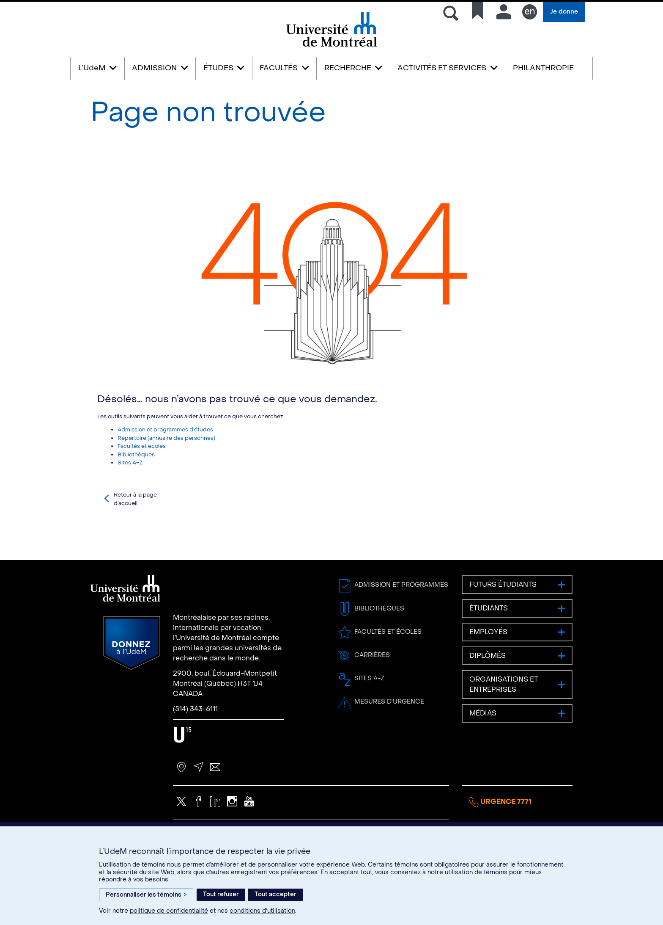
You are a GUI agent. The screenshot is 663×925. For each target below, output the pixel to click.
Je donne (564, 12)
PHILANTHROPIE (543, 68)
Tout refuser (221, 894)
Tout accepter (275, 894)
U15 (182, 772)
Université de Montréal (331, 46)
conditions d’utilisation (262, 911)
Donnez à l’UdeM (131, 680)
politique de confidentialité (169, 911)
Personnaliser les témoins (146, 895)
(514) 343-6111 (195, 746)
